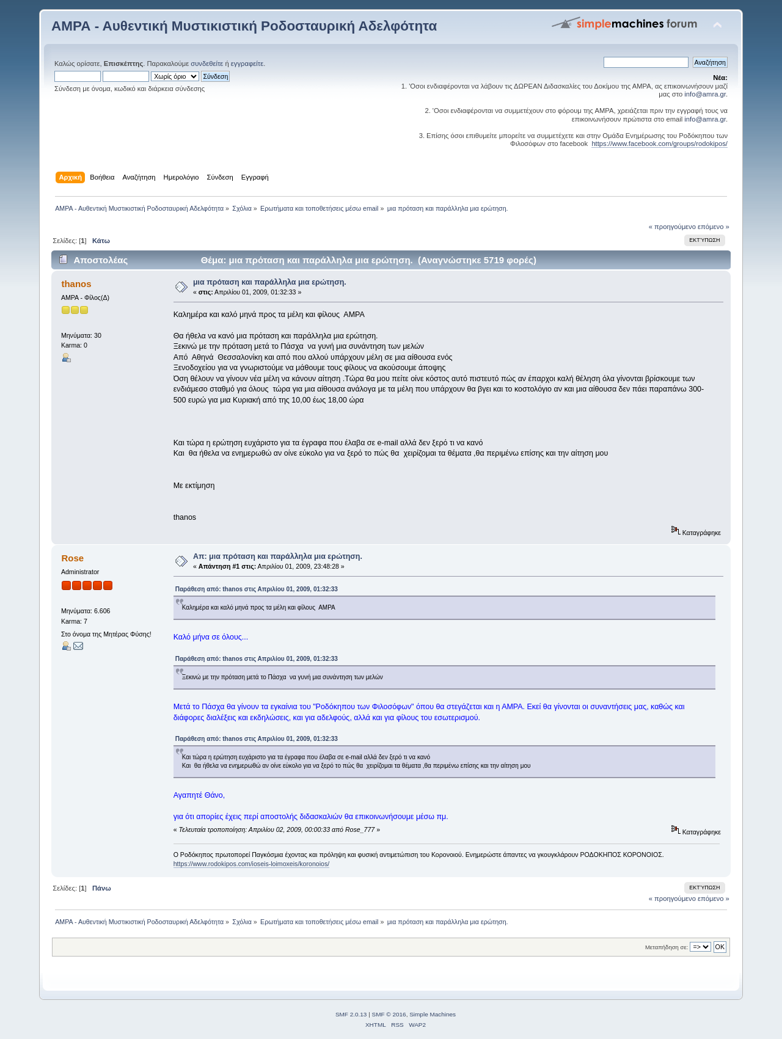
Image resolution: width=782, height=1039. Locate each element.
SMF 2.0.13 (351, 1014)
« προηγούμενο (672, 226)
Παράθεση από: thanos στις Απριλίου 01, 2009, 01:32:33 (256, 589)
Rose (72, 558)
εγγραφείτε (247, 63)
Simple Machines (432, 1014)
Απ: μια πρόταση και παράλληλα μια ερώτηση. (277, 556)
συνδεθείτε (207, 63)
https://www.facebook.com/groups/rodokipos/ (659, 143)
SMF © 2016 (389, 1014)
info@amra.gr (705, 94)
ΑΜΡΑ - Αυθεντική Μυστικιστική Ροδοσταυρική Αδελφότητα (244, 26)
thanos (76, 284)
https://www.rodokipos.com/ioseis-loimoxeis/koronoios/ (252, 863)
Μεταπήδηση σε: (666, 947)
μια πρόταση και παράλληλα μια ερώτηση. (269, 282)
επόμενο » (713, 226)
